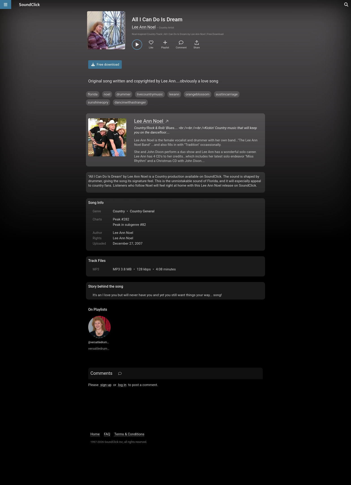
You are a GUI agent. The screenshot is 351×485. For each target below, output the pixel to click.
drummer (124, 94)
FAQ (107, 434)
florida (93, 94)
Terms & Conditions (129, 434)
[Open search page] (346, 4)
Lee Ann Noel (144, 27)
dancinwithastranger (130, 102)
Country (119, 211)
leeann (174, 94)
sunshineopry (98, 102)
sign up (105, 385)
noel (107, 94)
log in (122, 385)
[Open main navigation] (5, 4)
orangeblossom (198, 94)
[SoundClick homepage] (29, 4)
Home (95, 434)
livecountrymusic (150, 94)
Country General (142, 211)
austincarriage (227, 94)
